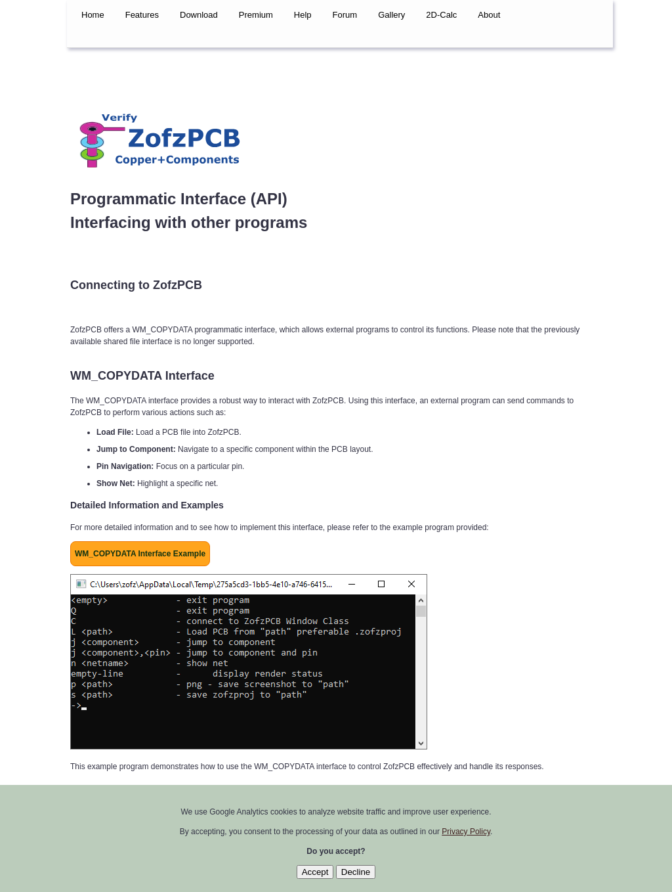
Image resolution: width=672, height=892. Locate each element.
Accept (315, 872)
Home (92, 15)
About (489, 15)
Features (142, 15)
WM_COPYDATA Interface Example (140, 553)
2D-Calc (441, 15)
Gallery (391, 15)
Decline (355, 872)
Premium (256, 15)
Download (199, 15)
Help (303, 15)
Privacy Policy (466, 831)
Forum (345, 15)
